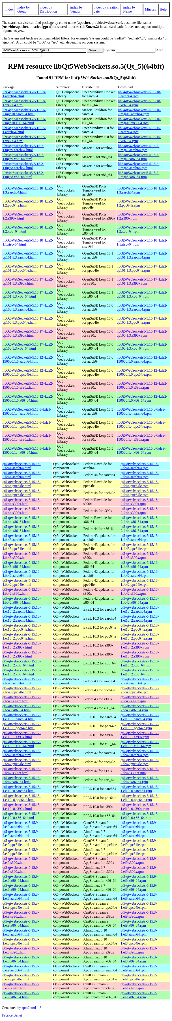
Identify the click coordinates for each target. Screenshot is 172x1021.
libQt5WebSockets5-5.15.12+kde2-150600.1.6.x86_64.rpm (142, 398)
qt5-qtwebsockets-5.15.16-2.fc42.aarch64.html (21, 753)
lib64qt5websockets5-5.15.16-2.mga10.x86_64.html (24, 121)
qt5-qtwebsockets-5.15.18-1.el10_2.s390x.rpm (139, 645)
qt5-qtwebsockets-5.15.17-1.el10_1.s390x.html (21, 735)
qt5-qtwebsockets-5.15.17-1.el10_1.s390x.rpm (139, 735)
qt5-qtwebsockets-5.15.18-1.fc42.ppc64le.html (21, 582)
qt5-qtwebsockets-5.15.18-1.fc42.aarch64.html (21, 573)
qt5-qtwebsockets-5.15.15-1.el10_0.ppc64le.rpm (139, 798)
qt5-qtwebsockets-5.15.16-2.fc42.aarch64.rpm (139, 753)
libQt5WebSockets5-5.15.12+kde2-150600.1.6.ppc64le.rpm (142, 372)
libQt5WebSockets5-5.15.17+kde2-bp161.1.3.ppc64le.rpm (142, 268)
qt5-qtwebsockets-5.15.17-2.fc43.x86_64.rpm (139, 708)
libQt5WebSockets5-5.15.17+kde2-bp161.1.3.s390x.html (27, 281)
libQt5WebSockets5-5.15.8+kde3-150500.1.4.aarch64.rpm (141, 411)
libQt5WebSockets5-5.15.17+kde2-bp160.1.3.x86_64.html (27, 346)
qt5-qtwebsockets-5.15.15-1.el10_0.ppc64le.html (21, 798)
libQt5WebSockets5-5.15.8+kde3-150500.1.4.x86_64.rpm (141, 450)
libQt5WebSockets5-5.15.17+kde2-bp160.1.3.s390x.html (27, 333)
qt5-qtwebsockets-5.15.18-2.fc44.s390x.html (21, 502)
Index (9, 9)
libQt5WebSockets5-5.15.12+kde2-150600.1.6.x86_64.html (27, 398)
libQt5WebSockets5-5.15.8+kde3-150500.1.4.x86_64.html (26, 450)
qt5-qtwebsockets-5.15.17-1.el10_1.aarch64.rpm (139, 717)
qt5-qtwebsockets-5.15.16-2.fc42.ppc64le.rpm (139, 762)
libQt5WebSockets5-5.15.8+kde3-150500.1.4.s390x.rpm (141, 437)
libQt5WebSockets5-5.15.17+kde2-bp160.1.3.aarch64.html (27, 307)
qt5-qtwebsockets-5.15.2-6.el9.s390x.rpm (138, 986)
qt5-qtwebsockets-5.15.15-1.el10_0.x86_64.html (21, 816)
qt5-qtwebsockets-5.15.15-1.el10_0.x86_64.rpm (139, 816)
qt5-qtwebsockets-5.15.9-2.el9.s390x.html (20, 860)
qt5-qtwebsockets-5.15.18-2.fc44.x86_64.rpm (139, 520)
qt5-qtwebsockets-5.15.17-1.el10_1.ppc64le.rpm (139, 726)
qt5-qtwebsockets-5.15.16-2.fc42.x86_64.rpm (139, 780)
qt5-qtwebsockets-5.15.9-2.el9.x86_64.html (20, 878)
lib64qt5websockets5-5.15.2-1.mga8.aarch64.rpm (138, 166)
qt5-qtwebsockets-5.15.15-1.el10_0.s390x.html (21, 807)
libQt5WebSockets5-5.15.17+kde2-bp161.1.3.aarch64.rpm (142, 255)
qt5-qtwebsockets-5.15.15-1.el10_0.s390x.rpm (139, 807)
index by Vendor (76, 9)
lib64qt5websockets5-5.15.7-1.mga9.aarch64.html (23, 148)
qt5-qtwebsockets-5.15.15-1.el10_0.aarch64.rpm (139, 789)
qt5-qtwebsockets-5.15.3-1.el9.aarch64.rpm (138, 896)
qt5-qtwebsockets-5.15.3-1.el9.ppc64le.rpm (138, 905)
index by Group (23, 9)
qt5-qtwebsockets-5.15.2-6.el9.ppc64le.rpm (138, 977)
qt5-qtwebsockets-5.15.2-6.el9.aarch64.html (20, 968)
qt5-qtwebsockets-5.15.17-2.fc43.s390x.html (21, 699)
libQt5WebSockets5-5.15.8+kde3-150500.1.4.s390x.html (26, 437)
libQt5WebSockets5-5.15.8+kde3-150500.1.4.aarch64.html (26, 411)
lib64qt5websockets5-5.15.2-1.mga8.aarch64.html (23, 166)
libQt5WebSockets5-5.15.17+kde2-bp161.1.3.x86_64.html (27, 294)
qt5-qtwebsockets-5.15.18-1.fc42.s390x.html (21, 591)
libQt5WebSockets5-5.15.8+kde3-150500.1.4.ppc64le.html (26, 424)
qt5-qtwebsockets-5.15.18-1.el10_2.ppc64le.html (21, 627)
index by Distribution (48, 9)
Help (163, 9)
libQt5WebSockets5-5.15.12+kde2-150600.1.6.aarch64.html (27, 359)
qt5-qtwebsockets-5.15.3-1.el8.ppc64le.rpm (138, 941)
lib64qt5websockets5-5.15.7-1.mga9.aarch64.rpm (138, 148)
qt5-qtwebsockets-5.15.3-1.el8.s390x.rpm (138, 950)
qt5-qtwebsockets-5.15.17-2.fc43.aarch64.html (21, 681)
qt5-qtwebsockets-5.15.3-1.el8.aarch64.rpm (138, 932)
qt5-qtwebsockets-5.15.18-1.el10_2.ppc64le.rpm (139, 627)
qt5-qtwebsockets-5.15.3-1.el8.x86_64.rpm (138, 959)
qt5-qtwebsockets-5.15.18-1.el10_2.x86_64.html (21, 663)
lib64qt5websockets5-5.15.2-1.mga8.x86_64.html (23, 175)
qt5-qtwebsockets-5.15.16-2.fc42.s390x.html (21, 771)
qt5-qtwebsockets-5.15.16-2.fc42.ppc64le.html (21, 762)
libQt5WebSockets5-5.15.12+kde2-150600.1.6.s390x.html (27, 385)
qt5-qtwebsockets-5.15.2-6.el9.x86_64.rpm (138, 995)
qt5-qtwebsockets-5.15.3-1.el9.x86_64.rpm (138, 923)
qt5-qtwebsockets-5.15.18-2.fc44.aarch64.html (21, 466)
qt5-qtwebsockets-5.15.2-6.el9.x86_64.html (20, 995)
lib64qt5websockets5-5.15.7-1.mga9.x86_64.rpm (138, 157)
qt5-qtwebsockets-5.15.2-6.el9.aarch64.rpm (138, 968)
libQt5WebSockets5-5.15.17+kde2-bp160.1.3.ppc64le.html (27, 320)
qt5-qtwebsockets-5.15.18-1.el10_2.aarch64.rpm (139, 609)
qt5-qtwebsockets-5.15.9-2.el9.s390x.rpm (138, 860)
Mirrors (150, 9)
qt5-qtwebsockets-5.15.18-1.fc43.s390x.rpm (139, 555)
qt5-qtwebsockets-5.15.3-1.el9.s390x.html (20, 914)
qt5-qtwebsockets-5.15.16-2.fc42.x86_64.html (21, 780)
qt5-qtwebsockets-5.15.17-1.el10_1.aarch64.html (21, 717)
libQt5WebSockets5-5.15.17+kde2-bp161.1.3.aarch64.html (27, 255)
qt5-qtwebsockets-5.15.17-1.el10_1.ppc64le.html (21, 726)
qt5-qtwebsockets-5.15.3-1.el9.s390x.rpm (138, 914)
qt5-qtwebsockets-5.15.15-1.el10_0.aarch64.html (21, 789)
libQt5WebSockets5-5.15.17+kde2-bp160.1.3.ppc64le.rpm (142, 320)
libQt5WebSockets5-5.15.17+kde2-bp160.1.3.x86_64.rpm (142, 346)
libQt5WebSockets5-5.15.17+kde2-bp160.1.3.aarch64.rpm (142, 307)
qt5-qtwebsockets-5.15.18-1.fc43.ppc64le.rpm (139, 547)
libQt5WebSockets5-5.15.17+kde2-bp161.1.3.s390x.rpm (142, 281)
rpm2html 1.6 (31, 1008)
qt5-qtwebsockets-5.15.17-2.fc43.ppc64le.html (21, 690)
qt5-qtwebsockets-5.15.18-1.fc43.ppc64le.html (21, 547)
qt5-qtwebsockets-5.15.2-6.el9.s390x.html (20, 986)
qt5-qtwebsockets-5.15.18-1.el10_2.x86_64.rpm (139, 663)
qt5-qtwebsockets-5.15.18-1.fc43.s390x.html (21, 555)
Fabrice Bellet (12, 1015)
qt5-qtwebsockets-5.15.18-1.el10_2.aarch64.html (21, 609)
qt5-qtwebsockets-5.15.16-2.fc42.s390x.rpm (139, 771)
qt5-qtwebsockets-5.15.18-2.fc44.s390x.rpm (139, 502)
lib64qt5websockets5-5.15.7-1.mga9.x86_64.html (23, 157)
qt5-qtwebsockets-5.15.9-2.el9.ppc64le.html (20, 843)
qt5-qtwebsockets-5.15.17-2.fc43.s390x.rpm (139, 699)
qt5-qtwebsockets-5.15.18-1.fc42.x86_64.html (21, 600)
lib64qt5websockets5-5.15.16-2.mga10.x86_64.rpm (139, 121)
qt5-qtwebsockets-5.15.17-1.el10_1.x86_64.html (21, 744)
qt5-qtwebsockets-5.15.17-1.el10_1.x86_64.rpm (139, 744)
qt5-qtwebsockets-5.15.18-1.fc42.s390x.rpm (139, 591)
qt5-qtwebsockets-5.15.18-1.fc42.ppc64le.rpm (139, 582)
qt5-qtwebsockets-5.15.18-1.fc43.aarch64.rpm (139, 538)
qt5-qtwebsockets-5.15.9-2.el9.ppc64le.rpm (138, 843)
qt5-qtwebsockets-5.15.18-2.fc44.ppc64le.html (21, 484)
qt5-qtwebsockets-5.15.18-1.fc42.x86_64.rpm (139, 600)
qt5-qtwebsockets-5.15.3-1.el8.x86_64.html (20, 959)
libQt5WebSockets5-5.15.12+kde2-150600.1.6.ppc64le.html (27, 372)
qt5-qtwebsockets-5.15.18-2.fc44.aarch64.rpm (139, 466)
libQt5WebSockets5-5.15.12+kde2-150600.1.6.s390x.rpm (142, 385)
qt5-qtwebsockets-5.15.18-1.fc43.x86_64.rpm (139, 564)
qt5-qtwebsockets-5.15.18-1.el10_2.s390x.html (21, 645)
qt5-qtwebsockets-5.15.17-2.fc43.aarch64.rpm (139, 681)
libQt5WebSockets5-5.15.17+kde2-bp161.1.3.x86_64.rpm (142, 294)
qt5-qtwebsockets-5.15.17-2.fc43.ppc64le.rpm (139, 690)
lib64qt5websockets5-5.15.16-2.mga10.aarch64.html (24, 112)
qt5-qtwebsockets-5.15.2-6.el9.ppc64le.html (20, 977)
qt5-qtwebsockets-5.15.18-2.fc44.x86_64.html (21, 520)
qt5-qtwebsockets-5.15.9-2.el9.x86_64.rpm (138, 878)
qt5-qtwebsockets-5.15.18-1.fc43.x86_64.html (21, 564)
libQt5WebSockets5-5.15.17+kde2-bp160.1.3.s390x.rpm (142, 333)
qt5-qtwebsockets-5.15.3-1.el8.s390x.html (20, 950)
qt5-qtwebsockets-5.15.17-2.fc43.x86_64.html (21, 708)
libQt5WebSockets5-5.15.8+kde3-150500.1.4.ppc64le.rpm (141, 424)
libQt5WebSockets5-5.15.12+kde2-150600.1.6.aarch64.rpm (142, 359)
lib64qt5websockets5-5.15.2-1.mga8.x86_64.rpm (138, 175)
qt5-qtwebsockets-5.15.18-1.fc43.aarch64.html (21, 538)
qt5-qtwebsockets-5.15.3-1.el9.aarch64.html (20, 896)
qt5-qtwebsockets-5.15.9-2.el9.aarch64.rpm (138, 825)
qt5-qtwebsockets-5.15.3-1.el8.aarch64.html (20, 932)
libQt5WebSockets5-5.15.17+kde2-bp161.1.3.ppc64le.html (27, 268)
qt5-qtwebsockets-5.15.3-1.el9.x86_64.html (20, 923)
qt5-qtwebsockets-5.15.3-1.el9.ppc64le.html (20, 905)
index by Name (129, 9)
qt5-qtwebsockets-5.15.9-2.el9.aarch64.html (20, 825)
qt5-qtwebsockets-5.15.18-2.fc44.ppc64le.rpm (139, 484)
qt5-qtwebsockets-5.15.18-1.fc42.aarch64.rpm (139, 573)
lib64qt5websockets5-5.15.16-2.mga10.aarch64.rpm (139, 112)
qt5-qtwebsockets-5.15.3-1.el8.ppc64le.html (20, 941)
